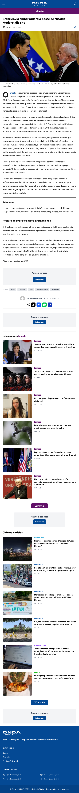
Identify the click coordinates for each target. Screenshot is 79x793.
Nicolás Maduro (42, 289)
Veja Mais (39, 702)
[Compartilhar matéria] (75, 27)
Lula (31, 289)
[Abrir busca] (75, 4)
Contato (6, 757)
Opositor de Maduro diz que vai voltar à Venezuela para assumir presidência (39, 211)
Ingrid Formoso (36, 298)
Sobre (5, 753)
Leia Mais (39, 506)
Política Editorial (10, 761)
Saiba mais (39, 279)
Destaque (22, 289)
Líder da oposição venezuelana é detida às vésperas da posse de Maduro (37, 208)
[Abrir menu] (4, 4)
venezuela (55, 289)
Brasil (12, 92)
